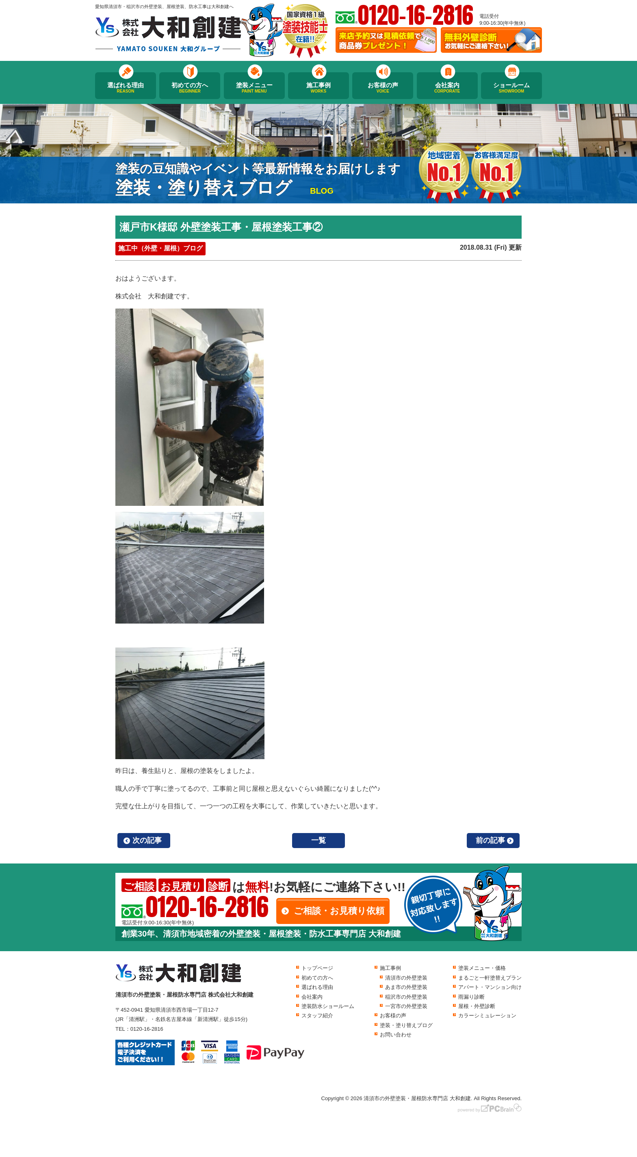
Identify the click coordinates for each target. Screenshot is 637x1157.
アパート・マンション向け (490, 987)
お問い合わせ (396, 1035)
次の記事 (147, 840)
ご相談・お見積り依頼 (339, 911)
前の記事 (490, 840)
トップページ (317, 968)
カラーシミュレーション (487, 1015)
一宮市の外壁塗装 (406, 1006)
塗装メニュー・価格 (482, 968)
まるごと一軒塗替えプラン (490, 978)
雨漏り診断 (471, 997)
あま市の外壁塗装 (406, 987)
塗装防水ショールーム (327, 1006)
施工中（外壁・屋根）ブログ (160, 248)
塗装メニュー (254, 88)
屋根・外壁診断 (476, 1006)
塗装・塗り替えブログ (406, 1025)
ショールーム (511, 88)
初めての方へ (189, 88)
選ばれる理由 (125, 88)
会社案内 (447, 88)
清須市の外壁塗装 (406, 978)
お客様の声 (382, 88)
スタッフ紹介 (317, 1015)
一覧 (318, 840)
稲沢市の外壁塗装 (406, 997)
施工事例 (318, 88)
